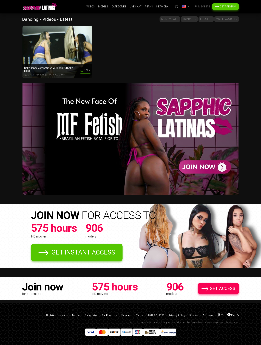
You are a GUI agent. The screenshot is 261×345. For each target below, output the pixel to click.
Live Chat (135, 6)
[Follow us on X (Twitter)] (220, 315)
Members (204, 6)
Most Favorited (226, 19)
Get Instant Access (83, 252)
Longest (206, 19)
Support (194, 315)
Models (103, 6)
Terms (140, 315)
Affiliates (208, 315)
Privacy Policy (177, 315)
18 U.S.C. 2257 (156, 315)
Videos (90, 6)
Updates (51, 315)
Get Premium (228, 6)
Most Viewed (169, 19)
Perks (149, 6)
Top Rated (189, 19)
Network (162, 6)
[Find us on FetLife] (233, 315)
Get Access (222, 288)
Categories (119, 6)
